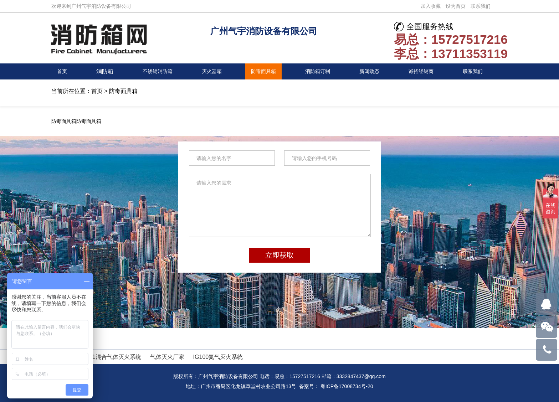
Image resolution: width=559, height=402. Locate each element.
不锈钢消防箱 (155, 71)
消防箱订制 (317, 71)
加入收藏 (431, 6)
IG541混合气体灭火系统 (110, 357)
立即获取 (279, 255)
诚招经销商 (422, 71)
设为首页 (456, 6)
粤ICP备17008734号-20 (346, 386)
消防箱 (103, 71)
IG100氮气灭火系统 (218, 357)
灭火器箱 (210, 71)
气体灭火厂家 (167, 357)
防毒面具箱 (262, 71)
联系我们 (481, 6)
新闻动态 (369, 71)
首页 (62, 71)
